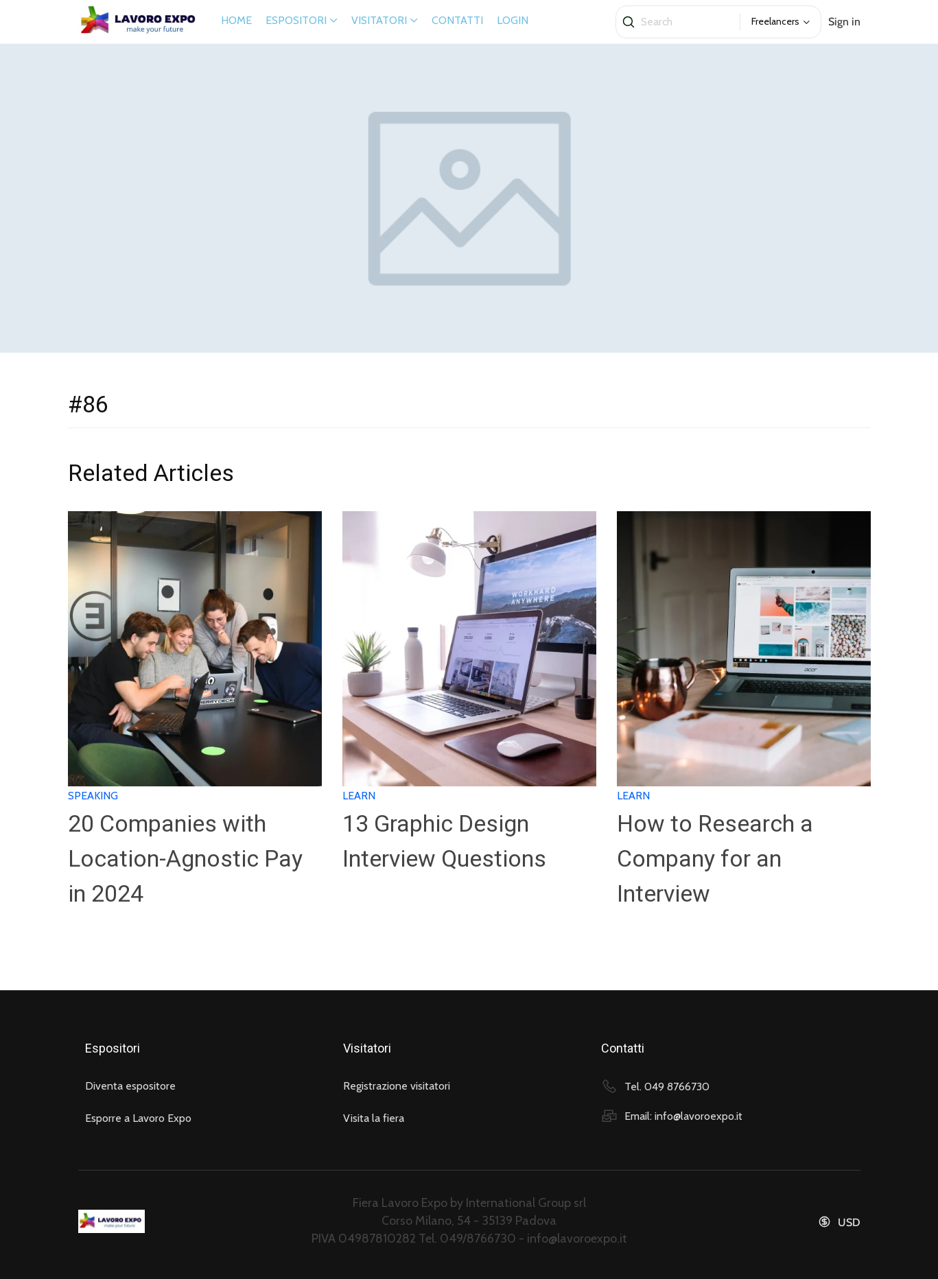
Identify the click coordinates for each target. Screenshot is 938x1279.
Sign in (844, 21)
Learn (358, 795)
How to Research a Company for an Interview (715, 858)
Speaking (93, 795)
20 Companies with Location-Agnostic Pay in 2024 (185, 858)
